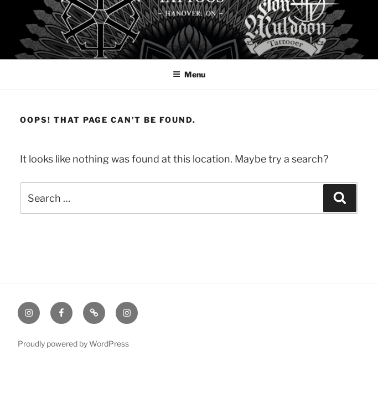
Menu (189, 74)
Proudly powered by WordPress (73, 343)
